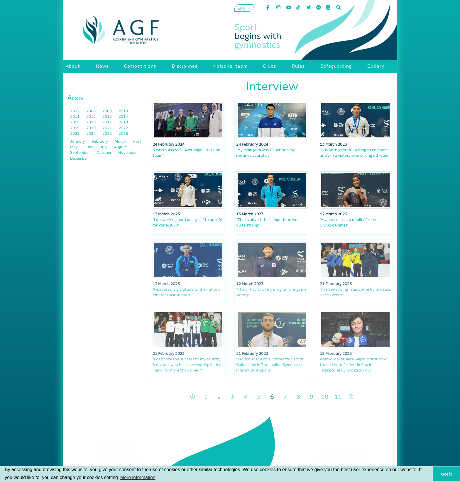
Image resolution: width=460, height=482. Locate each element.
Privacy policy (341, 465)
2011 (75, 117)
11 (337, 397)
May (74, 147)
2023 (75, 134)
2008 (91, 111)
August (120, 147)
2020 (91, 128)
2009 (107, 111)
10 (324, 397)
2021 (107, 128)
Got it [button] (446, 474)
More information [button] (137, 477)
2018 (123, 122)
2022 (123, 128)
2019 (75, 128)
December (79, 159)
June (89, 147)
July (104, 147)
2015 (75, 122)
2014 (123, 117)
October (104, 153)
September (80, 153)
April (137, 142)
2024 (91, 134)
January (78, 142)
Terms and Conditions (341, 458)
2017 (107, 122)
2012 (91, 117)
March (121, 142)
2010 (123, 111)
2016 (91, 122)
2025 (107, 134)
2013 (107, 117)
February (100, 142)
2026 (123, 134)
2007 (75, 111)
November (127, 153)
